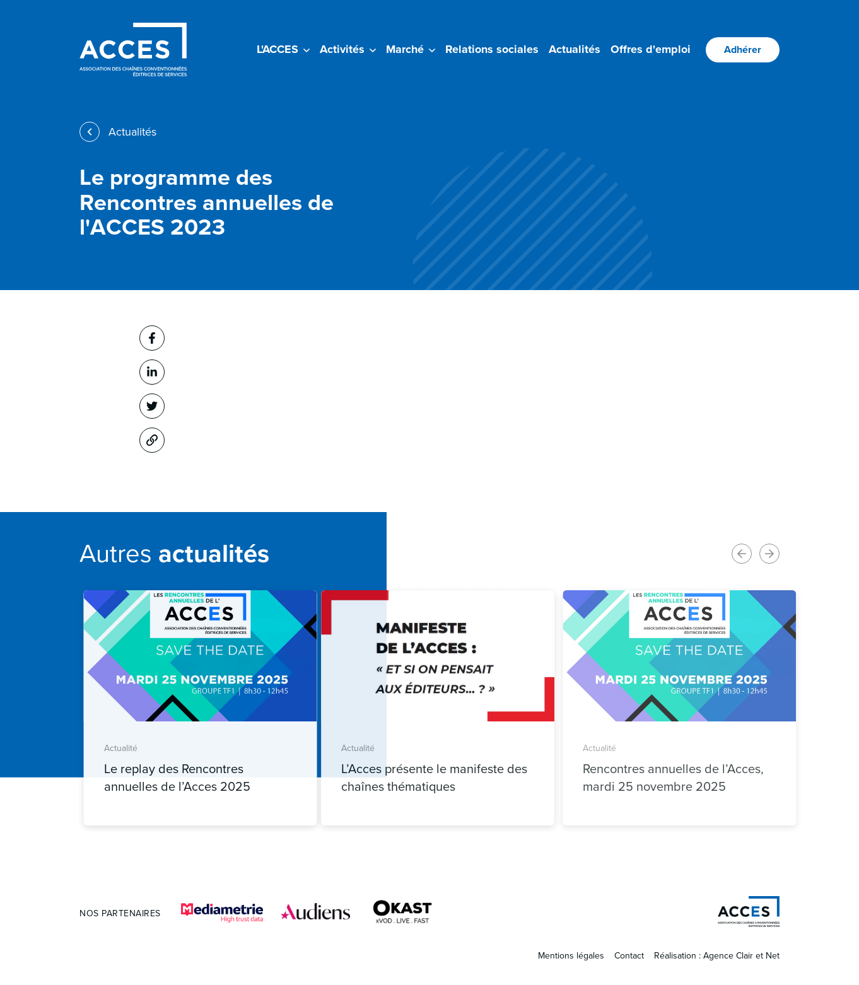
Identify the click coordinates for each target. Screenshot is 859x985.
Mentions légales (571, 955)
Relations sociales (492, 49)
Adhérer (742, 49)
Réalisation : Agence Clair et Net (717, 955)
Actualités (574, 49)
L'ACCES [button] (283, 49)
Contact (629, 955)
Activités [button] (348, 49)
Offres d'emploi (651, 49)
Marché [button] (410, 49)
